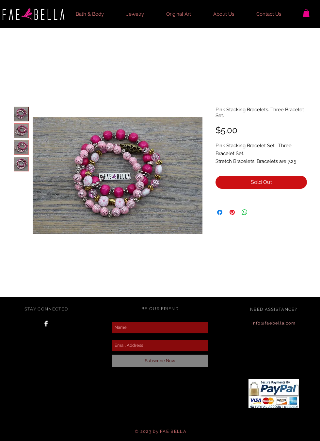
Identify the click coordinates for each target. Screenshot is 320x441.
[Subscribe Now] (160, 361)
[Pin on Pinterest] (232, 212)
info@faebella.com (273, 323)
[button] (96, 14)
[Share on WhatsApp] (244, 212)
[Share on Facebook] (220, 212)
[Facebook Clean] (46, 323)
